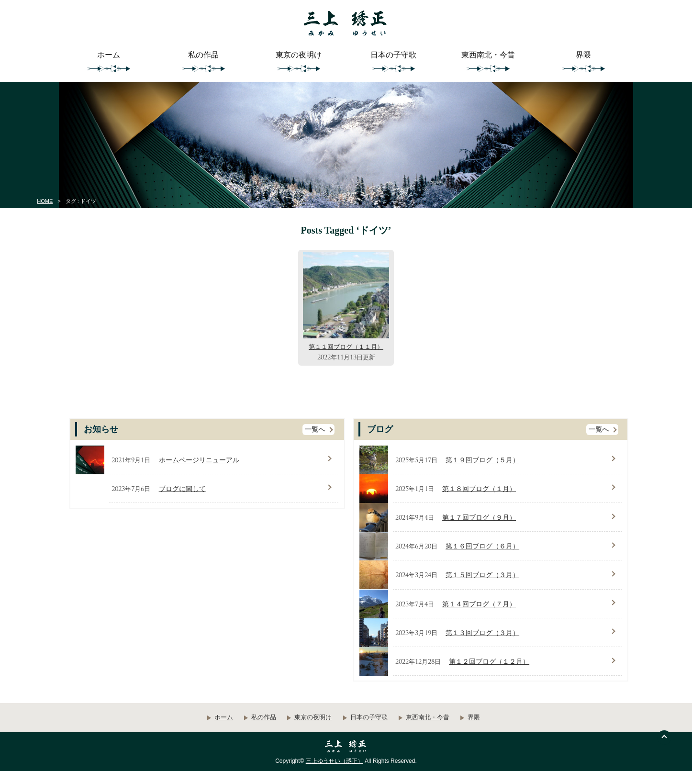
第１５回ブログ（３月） (482, 575)
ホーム (108, 55)
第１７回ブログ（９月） (479, 517)
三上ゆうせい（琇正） (334, 761)
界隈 (583, 55)
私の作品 (203, 55)
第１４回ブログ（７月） (479, 604)
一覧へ (315, 429)
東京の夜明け (299, 55)
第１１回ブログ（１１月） (346, 346)
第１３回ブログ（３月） (482, 633)
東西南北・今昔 (488, 55)
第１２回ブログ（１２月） (489, 661)
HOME (45, 201)
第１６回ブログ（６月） (482, 546)
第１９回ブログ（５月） (482, 460)
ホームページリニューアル (199, 460)
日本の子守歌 (393, 55)
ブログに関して (182, 488)
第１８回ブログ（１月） (479, 488)
